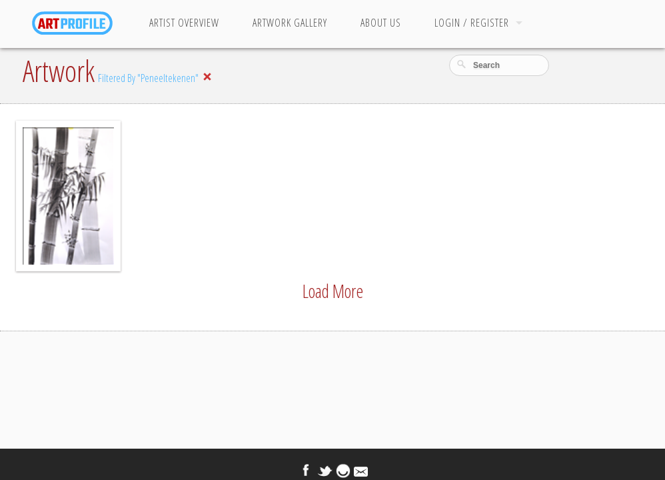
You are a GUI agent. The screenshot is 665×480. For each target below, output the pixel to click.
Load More (333, 291)
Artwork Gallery (290, 22)
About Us (380, 22)
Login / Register (471, 22)
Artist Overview (184, 22)
